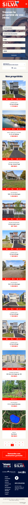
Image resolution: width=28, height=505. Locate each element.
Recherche (14, 55)
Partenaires (8, 487)
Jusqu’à (4, 48)
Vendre (6, 480)
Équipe (6, 476)
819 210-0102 (20, 483)
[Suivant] (22, 445)
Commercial (8, 484)
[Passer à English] (9, 494)
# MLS (4, 36)
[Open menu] (26, 4)
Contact (7, 492)
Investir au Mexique (7, 490)
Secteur (4, 25)
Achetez (7, 482)
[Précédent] (5, 442)
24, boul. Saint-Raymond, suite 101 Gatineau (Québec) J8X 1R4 (19, 487)
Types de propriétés (8, 31)
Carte (14, 68)
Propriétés (7, 478)
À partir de (5, 42)
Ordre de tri (6, 63)
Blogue (6, 485)
